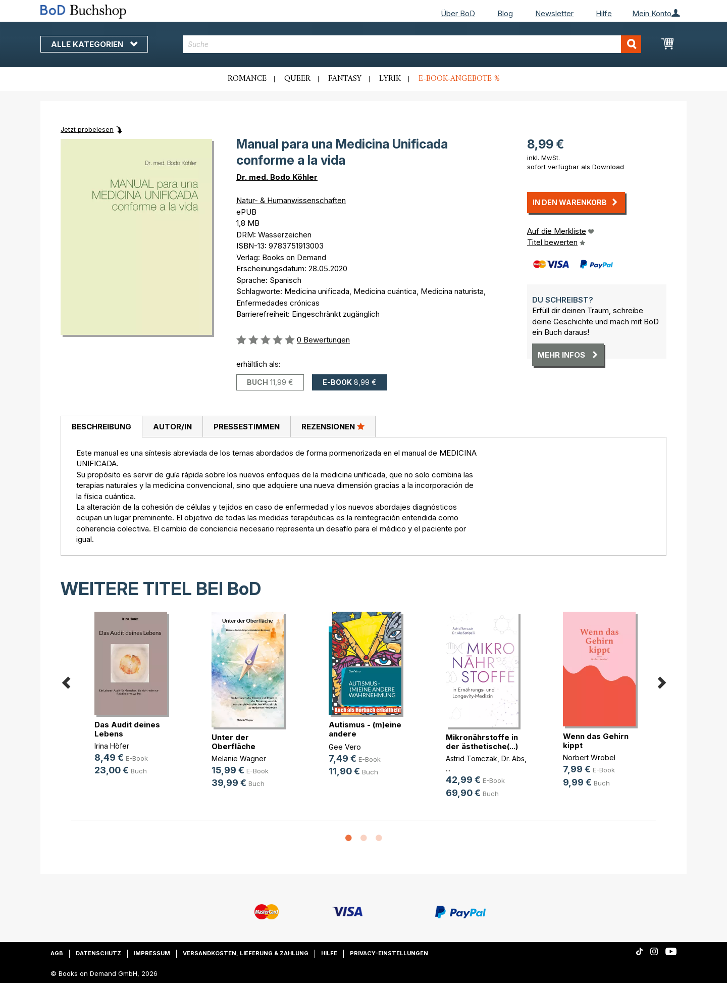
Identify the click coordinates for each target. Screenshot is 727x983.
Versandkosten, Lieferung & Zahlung (245, 953)
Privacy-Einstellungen (389, 953)
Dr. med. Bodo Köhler (277, 177)
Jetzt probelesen (87, 129)
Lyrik (390, 79)
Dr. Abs (513, 758)
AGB (56, 953)
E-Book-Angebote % (459, 79)
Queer (297, 79)
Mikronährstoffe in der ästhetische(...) (482, 741)
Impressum (152, 953)
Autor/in (172, 426)
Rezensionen (333, 426)
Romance (247, 79)
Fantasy (344, 79)
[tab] (101, 427)
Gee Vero (345, 747)
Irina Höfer (111, 746)
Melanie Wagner (239, 758)
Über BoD (458, 13)
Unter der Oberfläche (233, 741)
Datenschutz (98, 953)
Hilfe (604, 13)
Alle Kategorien (94, 44)
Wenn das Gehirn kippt (596, 740)
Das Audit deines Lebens (127, 729)
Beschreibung (101, 426)
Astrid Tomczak (471, 758)
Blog (505, 13)
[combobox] (412, 44)
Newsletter (554, 13)
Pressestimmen (247, 426)
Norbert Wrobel (589, 757)
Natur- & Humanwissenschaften (291, 200)
